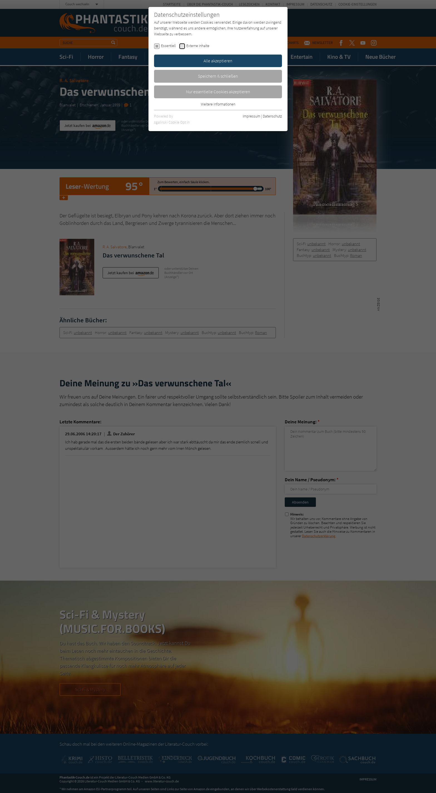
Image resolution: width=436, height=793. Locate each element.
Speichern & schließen (218, 76)
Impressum (251, 116)
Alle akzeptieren (218, 60)
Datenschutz (272, 116)
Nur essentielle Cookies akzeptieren (218, 91)
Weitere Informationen (218, 104)
